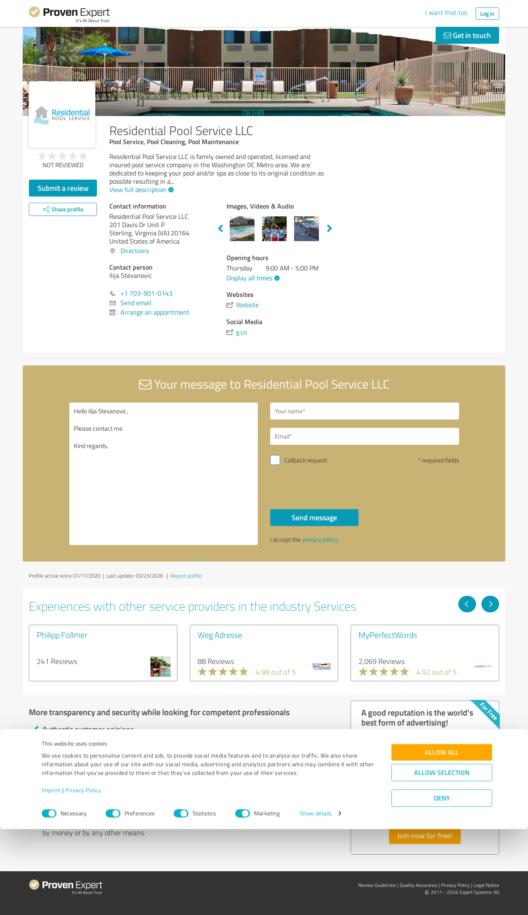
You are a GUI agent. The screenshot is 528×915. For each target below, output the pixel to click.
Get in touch (467, 35)
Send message (314, 517)
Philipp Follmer (62, 634)
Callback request (305, 460)
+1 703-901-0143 (146, 293)
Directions (134, 250)
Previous (220, 229)
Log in (487, 13)
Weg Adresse (220, 634)
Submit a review (63, 188)
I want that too (446, 12)
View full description (140, 189)
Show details (316, 899)
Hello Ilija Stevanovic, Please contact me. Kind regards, (163, 474)
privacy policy (320, 539)
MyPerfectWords (387, 634)
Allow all (442, 838)
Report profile (186, 575)
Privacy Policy (83, 876)
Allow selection (441, 858)
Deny (442, 884)
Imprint (51, 876)
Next (329, 229)
